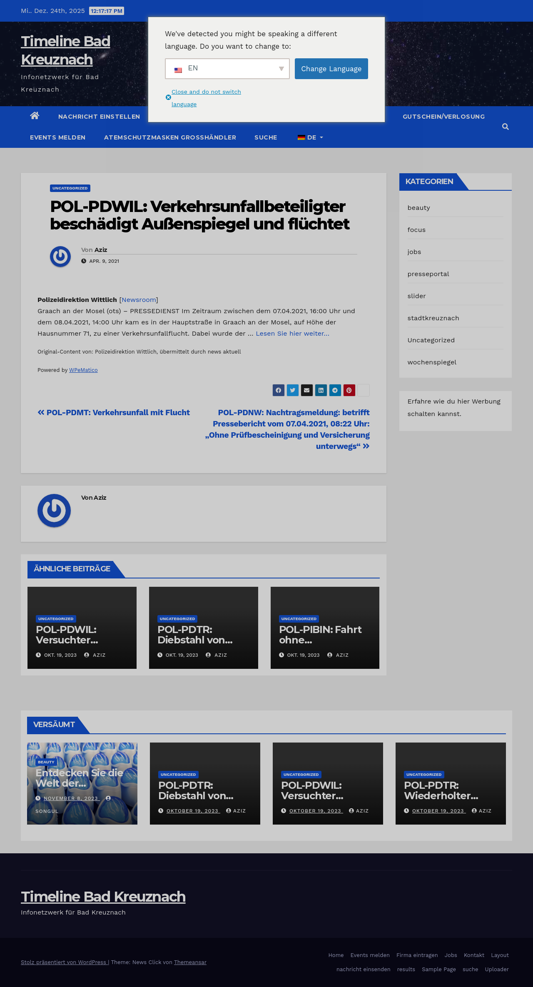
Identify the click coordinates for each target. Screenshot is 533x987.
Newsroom (139, 300)
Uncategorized (70, 188)
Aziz (101, 250)
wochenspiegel (432, 362)
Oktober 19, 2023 (193, 811)
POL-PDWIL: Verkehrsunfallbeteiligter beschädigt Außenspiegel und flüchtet (200, 215)
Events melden (58, 137)
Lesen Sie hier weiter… (292, 333)
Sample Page (439, 969)
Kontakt (474, 955)
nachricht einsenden (363, 969)
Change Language (331, 69)
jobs (414, 252)
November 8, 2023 (72, 798)
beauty (419, 208)
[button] (505, 127)
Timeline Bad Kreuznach (103, 896)
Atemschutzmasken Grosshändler (170, 137)
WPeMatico (83, 370)
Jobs (451, 955)
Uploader (497, 969)
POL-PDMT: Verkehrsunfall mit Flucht (113, 412)
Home (336, 955)
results (406, 969)
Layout (500, 955)
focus (417, 230)
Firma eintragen (417, 955)
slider (417, 296)
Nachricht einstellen (99, 116)
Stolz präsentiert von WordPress (64, 962)
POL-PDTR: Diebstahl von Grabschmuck (191, 639)
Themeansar (190, 962)
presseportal (428, 274)
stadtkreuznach (434, 318)
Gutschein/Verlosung (444, 116)
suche (265, 137)
